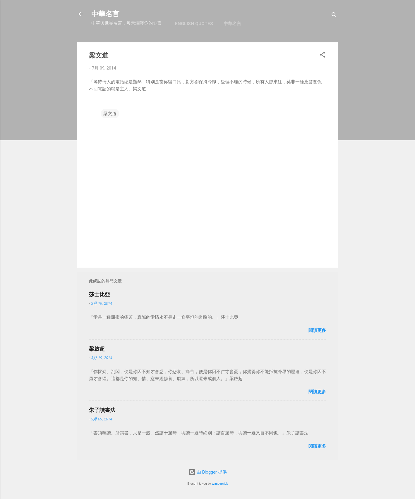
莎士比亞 (99, 294)
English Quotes (194, 23)
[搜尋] (334, 16)
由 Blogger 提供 (207, 472)
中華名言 (105, 14)
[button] (322, 55)
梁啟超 (97, 349)
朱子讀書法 (102, 410)
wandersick (220, 484)
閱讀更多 (317, 330)
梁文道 (109, 113)
